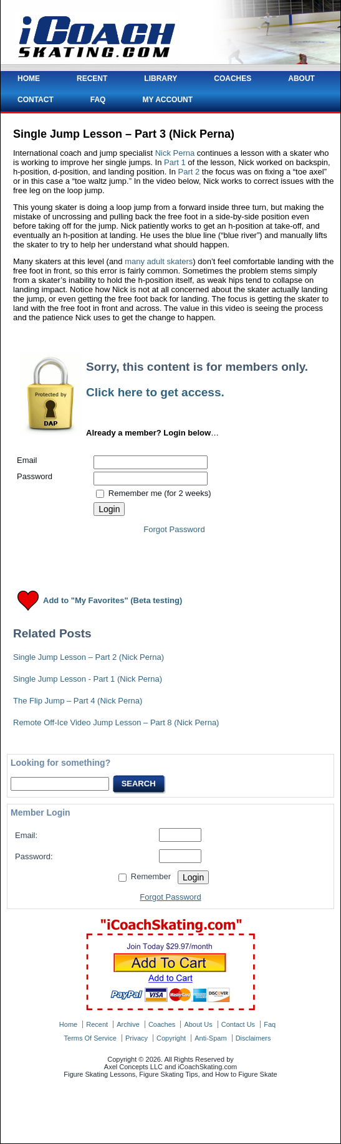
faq (270, 1024)
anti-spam (210, 1038)
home (68, 1024)
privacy (136, 1038)
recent (97, 1024)
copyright (171, 1038)
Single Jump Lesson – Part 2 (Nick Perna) (88, 657)
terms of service (90, 1038)
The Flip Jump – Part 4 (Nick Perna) (77, 700)
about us (198, 1024)
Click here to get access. (155, 392)
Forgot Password (173, 529)
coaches (161, 1024)
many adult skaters (159, 261)
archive (128, 1024)
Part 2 (189, 171)
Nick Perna (175, 153)
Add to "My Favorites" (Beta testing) (112, 601)
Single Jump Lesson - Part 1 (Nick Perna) (87, 679)
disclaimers (253, 1038)
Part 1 (175, 162)
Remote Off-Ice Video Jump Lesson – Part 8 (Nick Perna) (116, 722)
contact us (238, 1024)
